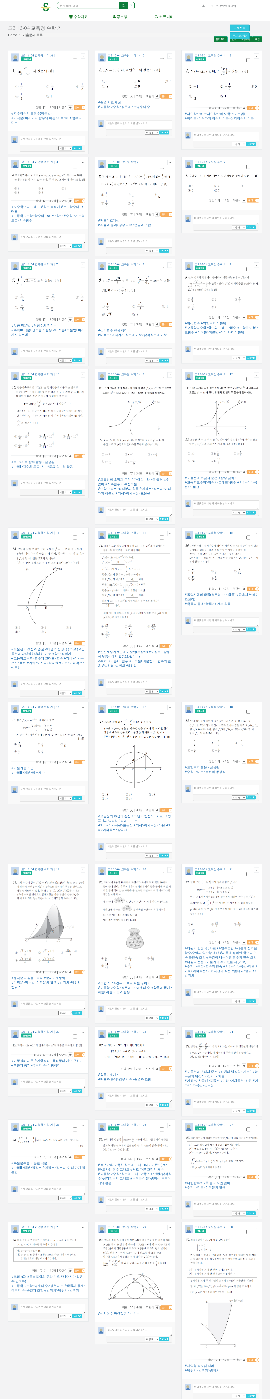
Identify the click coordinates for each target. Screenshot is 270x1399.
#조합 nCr (105, 983)
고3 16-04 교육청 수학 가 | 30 (214, 1227)
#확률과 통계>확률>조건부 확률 (208, 604)
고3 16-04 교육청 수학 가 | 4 (39, 162)
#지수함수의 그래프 (25, 207)
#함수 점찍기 (50, 207)
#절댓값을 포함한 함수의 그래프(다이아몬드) (130, 1165)
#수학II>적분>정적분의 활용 (31, 330)
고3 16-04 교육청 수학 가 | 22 (40, 1031)
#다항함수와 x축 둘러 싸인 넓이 (207, 1183)
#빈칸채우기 (107, 652)
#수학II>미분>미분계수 (28, 772)
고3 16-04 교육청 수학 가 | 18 (214, 707)
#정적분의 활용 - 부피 (27, 978)
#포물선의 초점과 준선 (114, 479)
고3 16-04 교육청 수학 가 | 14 (127, 533)
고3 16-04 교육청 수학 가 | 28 (40, 1227)
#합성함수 (192, 323)
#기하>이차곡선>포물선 (132, 493)
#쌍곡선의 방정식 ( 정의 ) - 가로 (47, 651)
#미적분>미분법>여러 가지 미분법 (219, 332)
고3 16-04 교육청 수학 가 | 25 (40, 1124)
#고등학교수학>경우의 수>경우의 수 (124, 107)
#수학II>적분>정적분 (26, 1167)
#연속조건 (226, 948)
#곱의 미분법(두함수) (132, 652)
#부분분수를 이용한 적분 (29, 1163)
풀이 (80, 107)
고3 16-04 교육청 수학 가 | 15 (214, 533)
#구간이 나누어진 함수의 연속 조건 (231, 957)
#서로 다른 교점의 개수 (147, 1169)
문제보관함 (240, 36)
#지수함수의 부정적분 (121, 484)
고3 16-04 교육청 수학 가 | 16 (40, 707)
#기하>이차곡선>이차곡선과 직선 (221, 968)
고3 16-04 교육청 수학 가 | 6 (213, 162)
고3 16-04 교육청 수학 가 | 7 (39, 264)
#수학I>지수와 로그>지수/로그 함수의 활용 (42, 466)
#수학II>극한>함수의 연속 (203, 966)
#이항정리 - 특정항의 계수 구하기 (58, 1060)
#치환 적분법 (20, 325)
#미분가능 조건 (22, 768)
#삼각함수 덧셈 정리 (112, 330)
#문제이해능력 (54, 978)
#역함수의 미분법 (213, 323)
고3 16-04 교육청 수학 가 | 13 (40, 533)
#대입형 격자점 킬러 (199, 1365)
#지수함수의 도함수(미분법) (31, 113)
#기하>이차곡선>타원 (42, 663)
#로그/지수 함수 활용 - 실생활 (32, 462)
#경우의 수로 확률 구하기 (132, 983)
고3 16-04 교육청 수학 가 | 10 (40, 374)
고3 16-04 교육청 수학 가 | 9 (213, 264)
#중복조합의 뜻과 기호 (43, 1276)
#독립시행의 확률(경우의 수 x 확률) (210, 594)
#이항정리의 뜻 (22, 1060)
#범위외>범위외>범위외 (119, 665)
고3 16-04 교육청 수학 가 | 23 (127, 1031)
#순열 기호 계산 (109, 102)
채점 (257, 39)
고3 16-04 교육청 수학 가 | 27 (214, 1124)
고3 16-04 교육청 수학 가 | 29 (127, 1227)
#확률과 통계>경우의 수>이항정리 (35, 1065)
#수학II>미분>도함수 (113, 661)
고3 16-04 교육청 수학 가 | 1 (39, 55)
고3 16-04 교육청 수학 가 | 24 (214, 1031)
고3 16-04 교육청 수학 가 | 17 (127, 707)
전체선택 (239, 28)
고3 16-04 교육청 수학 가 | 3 (213, 55)
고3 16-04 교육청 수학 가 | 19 (40, 869)
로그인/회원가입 (223, 6)
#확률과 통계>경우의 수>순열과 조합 (124, 225)
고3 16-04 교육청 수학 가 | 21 (214, 869)
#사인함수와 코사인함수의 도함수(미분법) (215, 114)
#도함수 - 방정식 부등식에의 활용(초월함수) (134, 654)
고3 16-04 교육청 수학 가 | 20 (127, 869)
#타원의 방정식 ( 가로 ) (61, 649)
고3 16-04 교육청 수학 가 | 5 (126, 162)
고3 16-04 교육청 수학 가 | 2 (126, 55)
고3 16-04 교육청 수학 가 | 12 (214, 374)
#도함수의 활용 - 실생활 (202, 767)
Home (12, 35)
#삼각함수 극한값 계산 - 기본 (119, 1313)
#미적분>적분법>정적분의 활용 (33, 982)
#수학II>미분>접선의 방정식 (205, 772)
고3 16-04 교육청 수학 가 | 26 (127, 1124)
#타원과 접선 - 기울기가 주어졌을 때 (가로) (215, 962)
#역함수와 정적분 (44, 325)
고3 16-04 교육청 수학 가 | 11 (127, 374)
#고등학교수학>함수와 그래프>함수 (37, 215)
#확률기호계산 (108, 220)
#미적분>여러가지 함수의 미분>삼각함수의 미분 (219, 118)
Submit (77, 148)
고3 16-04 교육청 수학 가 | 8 (126, 264)
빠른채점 (246, 39)
